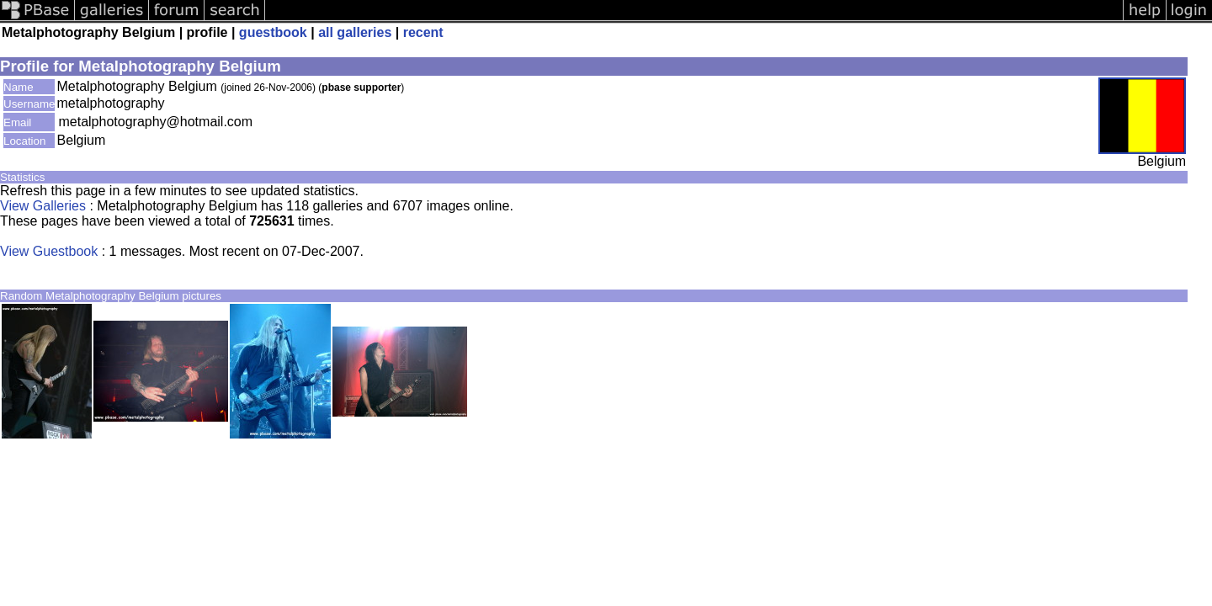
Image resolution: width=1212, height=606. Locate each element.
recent (423, 32)
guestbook (273, 32)
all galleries (354, 32)
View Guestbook (49, 251)
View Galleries (43, 206)
